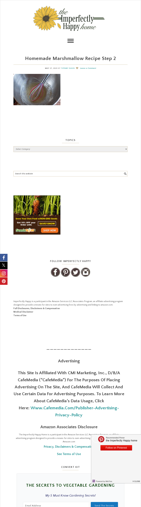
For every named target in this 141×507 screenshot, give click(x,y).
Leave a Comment (88, 68)
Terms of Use (19, 315)
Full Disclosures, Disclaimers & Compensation (36, 308)
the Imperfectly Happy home (71, 18)
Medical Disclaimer (23, 312)
